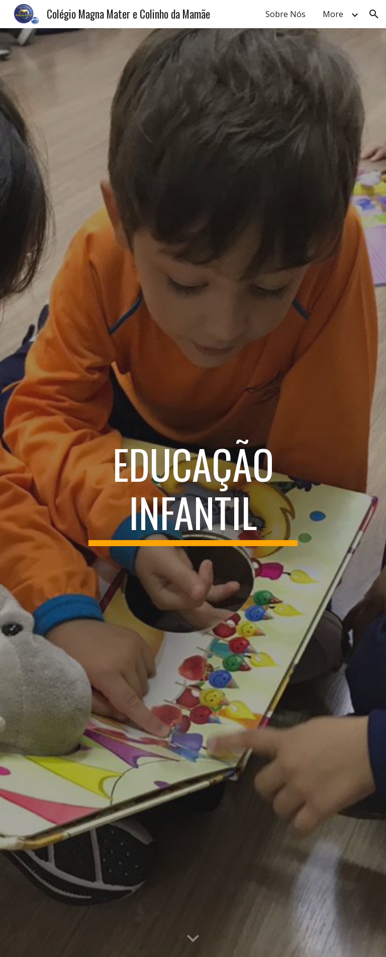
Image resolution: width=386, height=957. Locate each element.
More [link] (333, 14)
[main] (192, 493)
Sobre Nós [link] (285, 14)
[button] (374, 14)
